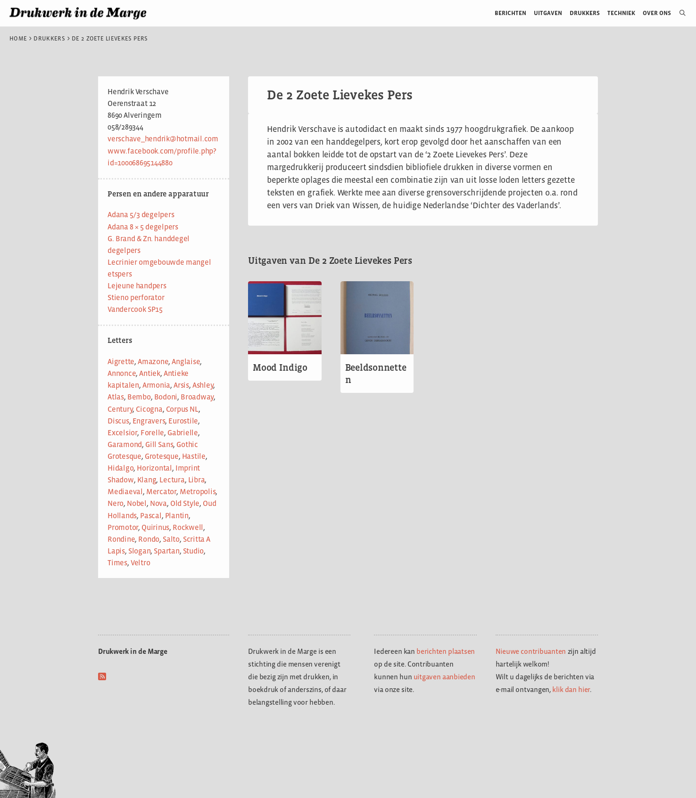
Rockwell (188, 527)
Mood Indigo (280, 367)
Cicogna (149, 409)
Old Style (184, 503)
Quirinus (155, 527)
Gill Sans (159, 444)
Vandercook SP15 (135, 309)
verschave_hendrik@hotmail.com (163, 138)
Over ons (657, 12)
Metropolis (198, 491)
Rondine (121, 539)
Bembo (139, 396)
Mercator (161, 491)
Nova (158, 503)
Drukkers (585, 12)
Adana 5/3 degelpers (141, 214)
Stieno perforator (136, 297)
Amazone (153, 361)
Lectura (171, 479)
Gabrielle (182, 432)
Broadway (197, 396)
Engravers (149, 420)
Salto (171, 539)
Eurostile (183, 420)
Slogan (139, 550)
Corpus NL (182, 409)
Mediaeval (125, 491)
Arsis (181, 385)
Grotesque (162, 456)
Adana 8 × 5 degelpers (143, 226)
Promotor (123, 527)
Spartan (166, 550)
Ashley (203, 385)
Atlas (116, 396)
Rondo (148, 539)
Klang (147, 479)
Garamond (125, 444)
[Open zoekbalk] (679, 13)
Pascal (151, 515)
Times (117, 562)
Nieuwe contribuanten (531, 651)
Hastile (194, 456)
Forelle (152, 432)
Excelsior (122, 432)
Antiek (149, 373)
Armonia (156, 385)
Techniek (621, 12)
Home (18, 38)
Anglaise (186, 361)
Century (120, 409)
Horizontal (154, 468)
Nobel (137, 503)
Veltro (140, 562)
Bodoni (166, 396)
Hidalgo (120, 468)
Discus (118, 420)
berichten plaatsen (445, 651)
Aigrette (121, 361)
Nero (116, 503)
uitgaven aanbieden (444, 677)
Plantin (177, 515)
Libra (196, 479)
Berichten (510, 12)
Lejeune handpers (137, 285)
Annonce (122, 373)
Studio (193, 550)
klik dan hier (571, 689)
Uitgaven (548, 12)
